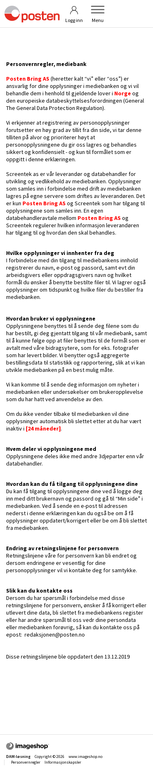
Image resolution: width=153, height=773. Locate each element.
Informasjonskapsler (62, 762)
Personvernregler (25, 762)
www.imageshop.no (85, 756)
